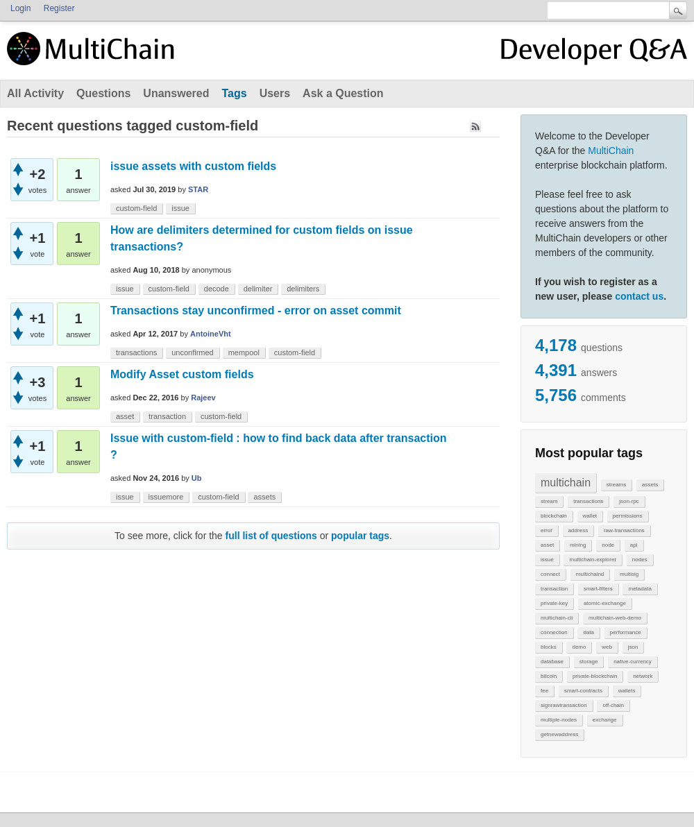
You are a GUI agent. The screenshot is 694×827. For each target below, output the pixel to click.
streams (616, 484)
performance (625, 632)
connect (550, 574)
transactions (588, 501)
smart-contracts (583, 691)
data (588, 632)
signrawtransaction (564, 705)
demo (579, 647)
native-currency (632, 661)
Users (275, 93)
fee (544, 691)
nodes (640, 559)
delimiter (258, 288)
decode (216, 288)
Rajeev (203, 397)
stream (549, 501)
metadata (639, 589)
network (642, 676)
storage (588, 661)
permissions (628, 516)
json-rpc (628, 501)
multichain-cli (557, 618)
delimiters (303, 288)
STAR (198, 189)
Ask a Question (343, 93)
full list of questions (271, 535)
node (608, 545)
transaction (554, 589)
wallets (626, 691)
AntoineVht (210, 334)
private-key (554, 603)
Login (20, 8)
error (546, 530)
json (633, 647)
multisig (629, 574)
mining (578, 545)
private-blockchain (595, 676)
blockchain (554, 516)
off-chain (613, 705)
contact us (639, 296)
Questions (103, 93)
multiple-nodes (559, 720)
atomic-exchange (605, 603)
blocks (549, 647)
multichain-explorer (592, 559)
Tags (233, 93)
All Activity (35, 93)
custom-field (136, 208)
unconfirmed (192, 352)
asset (547, 545)
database (552, 661)
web (607, 647)
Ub (197, 478)
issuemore (166, 497)
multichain (566, 482)
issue (547, 559)
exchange (605, 720)
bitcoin (549, 676)
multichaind (590, 574)
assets (650, 484)
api (634, 545)
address (578, 530)
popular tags (360, 535)
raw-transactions (624, 530)
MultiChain (611, 150)
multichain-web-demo (615, 618)
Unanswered (176, 93)
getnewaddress (559, 734)
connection (554, 632)
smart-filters (598, 589)
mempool (244, 352)
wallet (590, 516)
